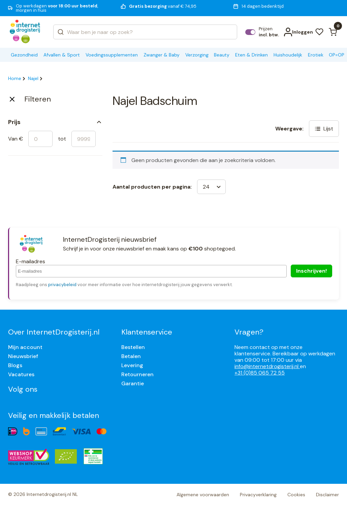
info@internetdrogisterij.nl (267, 366)
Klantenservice (146, 332)
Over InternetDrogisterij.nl (53, 332)
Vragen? (248, 332)
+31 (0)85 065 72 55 (259, 372)
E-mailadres (30, 261)
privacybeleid (62, 284)
